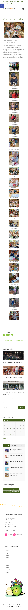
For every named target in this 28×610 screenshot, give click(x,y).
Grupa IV (7, 557)
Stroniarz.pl (18, 606)
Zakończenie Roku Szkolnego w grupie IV (16, 449)
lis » (7, 438)
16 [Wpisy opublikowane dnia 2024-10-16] (10, 428)
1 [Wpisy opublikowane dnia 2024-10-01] (7, 423)
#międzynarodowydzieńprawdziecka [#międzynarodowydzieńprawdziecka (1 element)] (11, 489)
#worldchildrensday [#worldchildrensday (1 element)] (15, 491)
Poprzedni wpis (7, 340)
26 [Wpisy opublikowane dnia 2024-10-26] (20, 431)
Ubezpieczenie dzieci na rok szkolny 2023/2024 (16, 455)
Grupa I (7, 550)
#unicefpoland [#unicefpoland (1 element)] (7, 491)
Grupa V (7, 565)
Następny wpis (20, 340)
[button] (2, 6)
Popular (6, 445)
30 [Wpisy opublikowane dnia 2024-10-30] (10, 434)
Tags (21, 445)
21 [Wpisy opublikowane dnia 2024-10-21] (4, 431)
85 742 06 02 (10, 524)
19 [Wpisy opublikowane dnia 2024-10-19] (20, 428)
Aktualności (7, 42)
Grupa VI (7, 567)
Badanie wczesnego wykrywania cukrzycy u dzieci (16, 467)
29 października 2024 (10, 41)
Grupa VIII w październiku (14, 19)
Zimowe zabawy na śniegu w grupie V (16, 461)
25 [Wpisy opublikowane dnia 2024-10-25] (17, 431)
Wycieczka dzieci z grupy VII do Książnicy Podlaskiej (14, 392)
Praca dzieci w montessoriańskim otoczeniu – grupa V (16, 473)
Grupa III (7, 555)
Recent (14, 445)
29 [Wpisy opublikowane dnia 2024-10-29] (7, 434)
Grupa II (7, 553)
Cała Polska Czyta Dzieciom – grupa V (12, 377)
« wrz (4, 438)
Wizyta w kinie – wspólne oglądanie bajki (13, 362)
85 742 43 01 (17, 1)
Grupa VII (7, 569)
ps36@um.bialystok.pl (8, 1)
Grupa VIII (13, 42)
